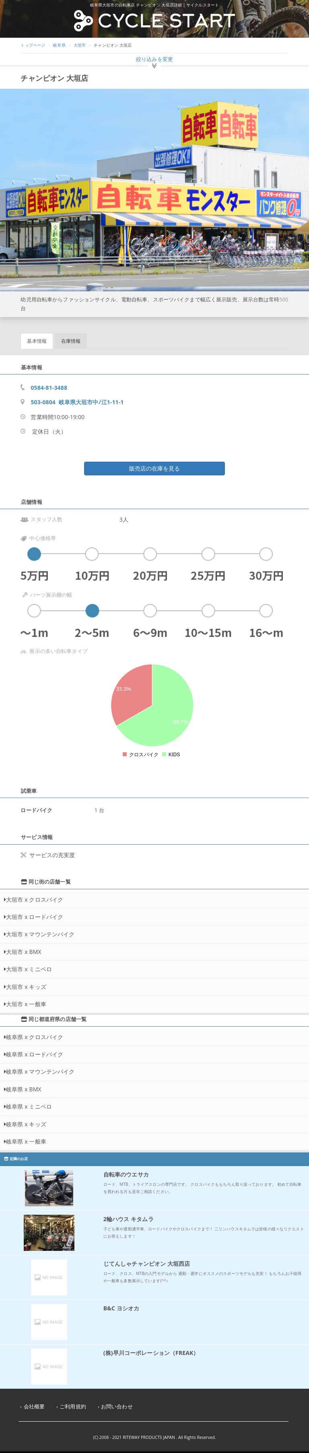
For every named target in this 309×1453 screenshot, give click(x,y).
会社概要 (34, 1406)
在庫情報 (71, 341)
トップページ (33, 45)
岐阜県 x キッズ (26, 1124)
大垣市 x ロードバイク (34, 917)
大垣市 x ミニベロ (29, 969)
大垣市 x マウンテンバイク (40, 934)
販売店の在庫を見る (154, 468)
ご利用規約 (73, 1406)
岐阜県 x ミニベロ (29, 1106)
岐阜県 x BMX (23, 1089)
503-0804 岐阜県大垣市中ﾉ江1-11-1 (77, 402)
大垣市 (80, 45)
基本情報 (37, 341)
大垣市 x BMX (23, 952)
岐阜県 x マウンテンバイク (40, 1071)
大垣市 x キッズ (26, 986)
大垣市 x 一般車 (26, 1004)
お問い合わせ (117, 1406)
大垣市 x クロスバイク (34, 899)
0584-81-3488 (49, 387)
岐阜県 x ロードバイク (34, 1054)
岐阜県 (59, 45)
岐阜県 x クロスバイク (34, 1037)
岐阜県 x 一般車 (26, 1141)
